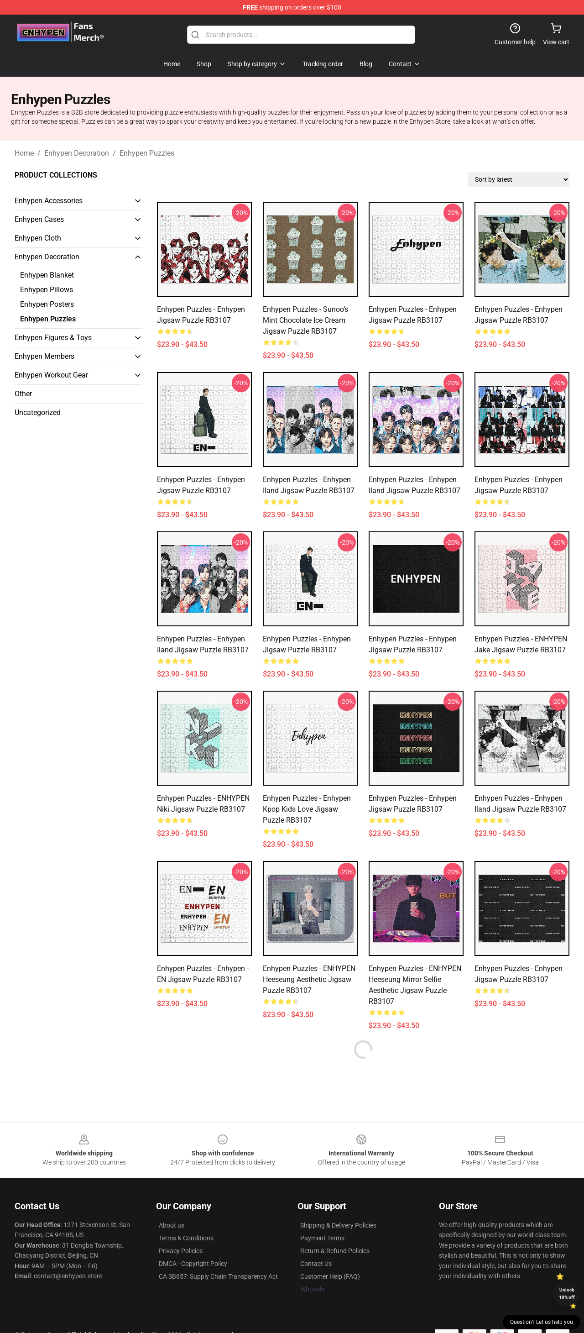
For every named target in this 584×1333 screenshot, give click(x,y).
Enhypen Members (44, 356)
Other (23, 393)
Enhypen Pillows (46, 289)
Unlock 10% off (567, 1293)
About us (171, 1225)
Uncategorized (38, 412)
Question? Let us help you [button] (541, 1322)
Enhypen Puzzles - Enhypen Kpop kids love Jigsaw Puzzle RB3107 (307, 809)
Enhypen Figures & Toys (53, 337)
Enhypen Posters (47, 304)
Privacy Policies (181, 1250)
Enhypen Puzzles (147, 153)
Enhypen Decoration (76, 153)
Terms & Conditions (186, 1238)
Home (24, 153)
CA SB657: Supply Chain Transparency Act (218, 1276)
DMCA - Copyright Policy (193, 1263)
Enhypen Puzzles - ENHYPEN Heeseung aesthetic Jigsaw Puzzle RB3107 (309, 979)
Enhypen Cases (39, 219)
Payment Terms (322, 1238)
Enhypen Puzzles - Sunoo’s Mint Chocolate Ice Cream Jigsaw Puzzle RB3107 (305, 320)
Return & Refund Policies (335, 1250)
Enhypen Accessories (49, 200)
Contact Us (316, 1263)
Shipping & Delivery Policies (338, 1225)
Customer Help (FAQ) (330, 1276)
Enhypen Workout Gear (51, 375)
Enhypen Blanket (47, 275)
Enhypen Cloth (38, 238)
